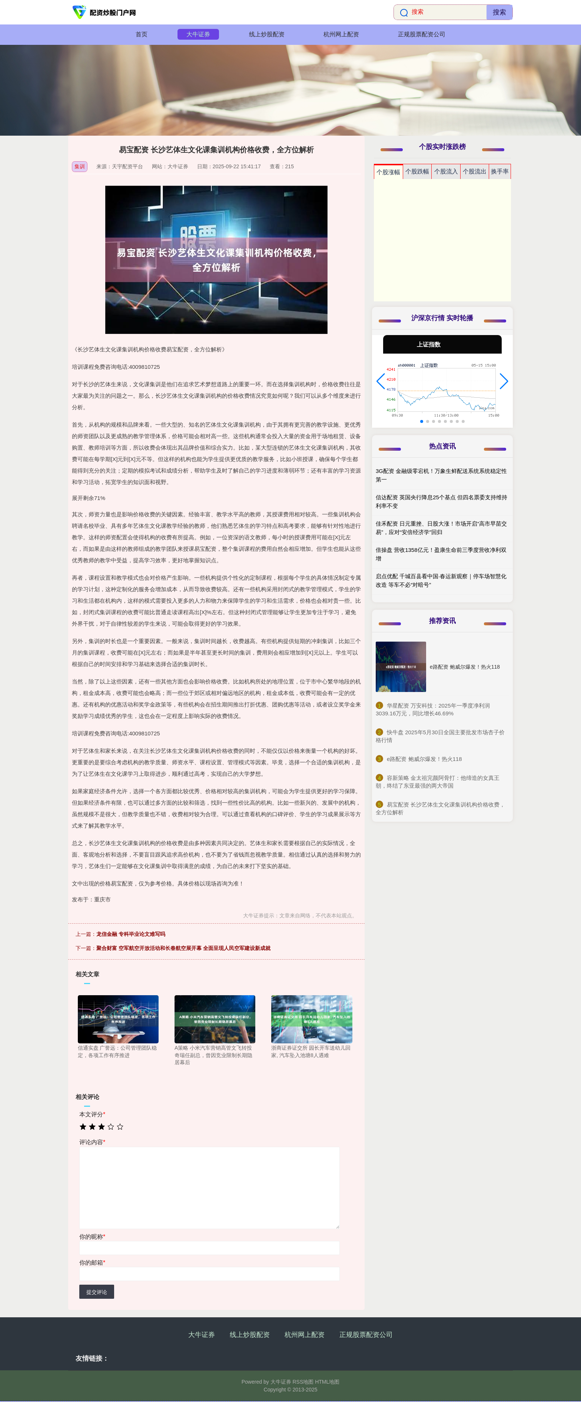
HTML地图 (327, 1382)
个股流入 (446, 171)
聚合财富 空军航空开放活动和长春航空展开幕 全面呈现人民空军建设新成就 (183, 948)
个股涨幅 (388, 172)
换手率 (500, 171)
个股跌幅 (417, 171)
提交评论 (96, 1292)
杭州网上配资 (341, 34)
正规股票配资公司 (421, 34)
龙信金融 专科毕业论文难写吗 (130, 934)
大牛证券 (198, 34)
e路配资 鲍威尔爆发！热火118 (465, 667)
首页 (141, 34)
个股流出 (475, 171)
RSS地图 (302, 1382)
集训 (79, 166)
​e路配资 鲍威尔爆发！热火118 (424, 759)
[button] (381, 381)
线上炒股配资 (267, 34)
